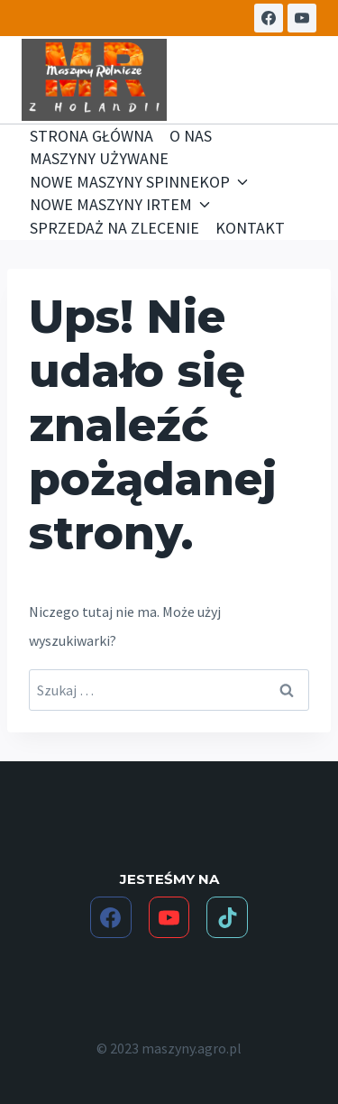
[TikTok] (227, 917)
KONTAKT (250, 227)
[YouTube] (302, 18)
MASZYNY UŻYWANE (99, 158)
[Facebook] (268, 18)
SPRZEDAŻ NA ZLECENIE (114, 227)
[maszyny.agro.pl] (94, 80)
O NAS (190, 135)
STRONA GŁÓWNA (91, 135)
